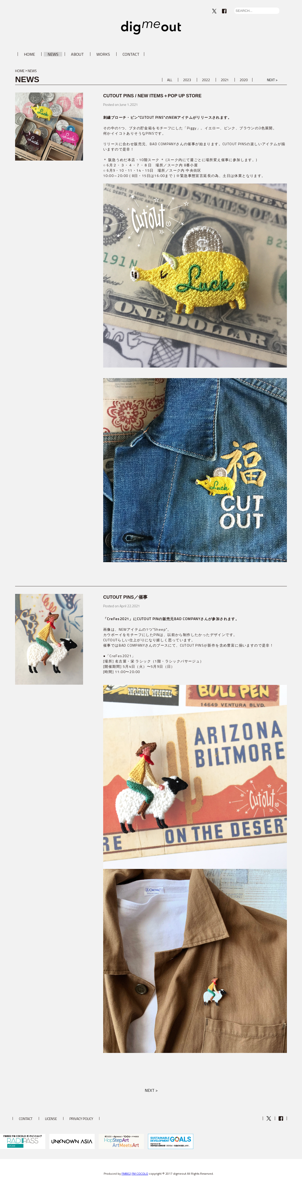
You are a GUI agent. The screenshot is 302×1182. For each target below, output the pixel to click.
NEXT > (272, 79)
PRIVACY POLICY (81, 1118)
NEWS (53, 54)
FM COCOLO (140, 1173)
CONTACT (131, 54)
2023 (187, 79)
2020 (244, 79)
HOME (29, 54)
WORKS (103, 54)
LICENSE (51, 1118)
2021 (225, 79)
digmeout (151, 28)
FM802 (126, 1173)
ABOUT (77, 54)
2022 (206, 79)
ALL (169, 79)
